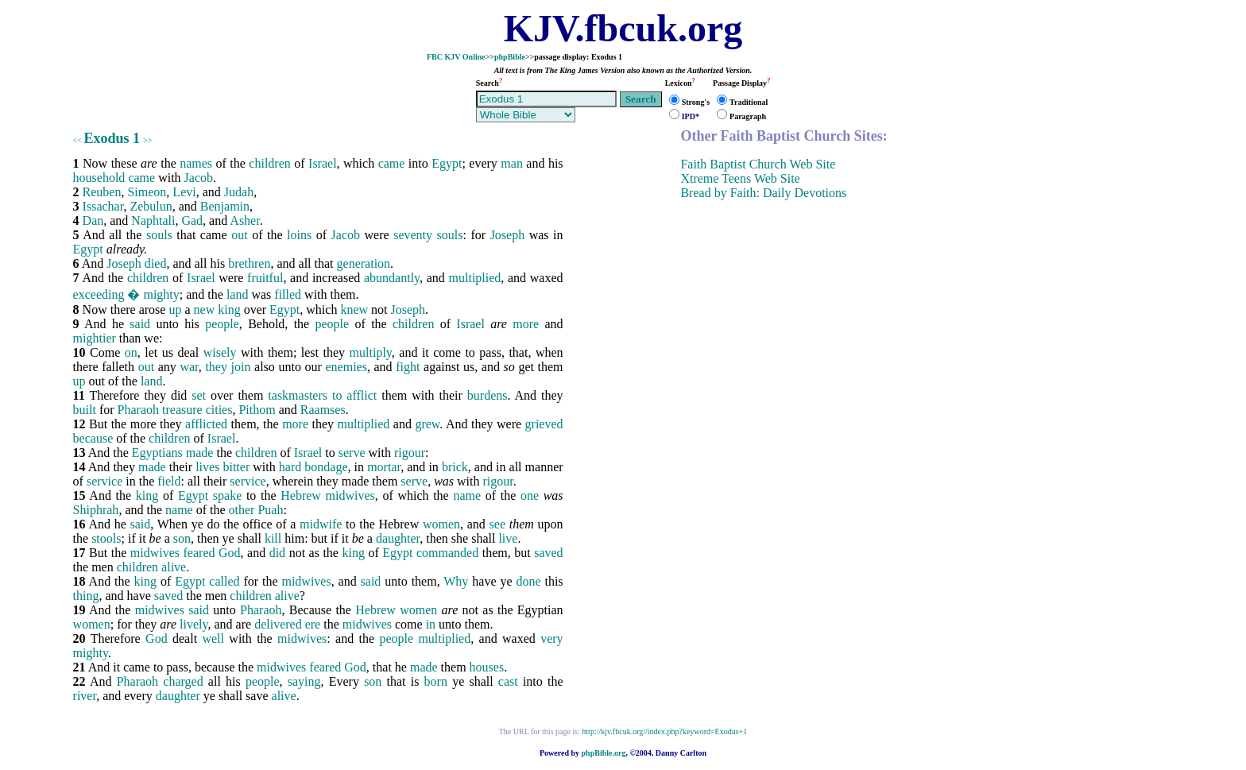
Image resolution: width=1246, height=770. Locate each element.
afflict (361, 395)
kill (273, 538)
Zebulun (151, 206)
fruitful (265, 277)
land (237, 294)
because (93, 438)
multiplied (475, 277)
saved (548, 552)
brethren (249, 263)
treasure (182, 409)
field (168, 481)
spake (227, 495)
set (199, 395)
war (189, 366)
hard (290, 467)
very (551, 638)
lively (193, 624)
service (104, 481)
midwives (350, 495)
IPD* (690, 116)
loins (299, 235)
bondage (325, 467)
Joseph (507, 235)
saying (304, 681)
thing (86, 595)
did (277, 552)
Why (455, 581)
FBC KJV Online (456, 56)
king (229, 309)
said (140, 324)
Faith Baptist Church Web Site (757, 164)
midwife (321, 524)
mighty (161, 294)
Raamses (323, 409)
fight (408, 366)
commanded (447, 552)
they (216, 366)
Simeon (146, 192)
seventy (412, 235)
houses (487, 667)
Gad (192, 220)
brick (455, 467)
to (337, 395)
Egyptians (157, 452)
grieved (544, 424)
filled (287, 294)
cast (508, 681)
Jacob (198, 177)
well (213, 638)
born (435, 681)
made (200, 452)
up (174, 309)
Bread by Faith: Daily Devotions (763, 192)
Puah (270, 510)
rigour (409, 452)
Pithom (256, 409)
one (529, 495)
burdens (487, 395)
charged (183, 681)
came (391, 163)
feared (199, 552)
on (131, 352)
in (430, 624)
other (242, 510)
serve (352, 452)
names (196, 163)
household (99, 177)
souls (159, 235)
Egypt (446, 163)
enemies (345, 366)
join (241, 366)
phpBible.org (604, 753)
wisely (220, 352)
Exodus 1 (111, 138)
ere (313, 624)
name (467, 495)
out (239, 235)
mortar (383, 467)
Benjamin (225, 206)
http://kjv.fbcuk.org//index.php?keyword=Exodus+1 (664, 731)
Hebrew (301, 495)
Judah (238, 192)
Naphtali (153, 220)
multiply (371, 352)
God (230, 552)
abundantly (392, 277)
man (512, 163)
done (528, 581)
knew (354, 309)
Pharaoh (138, 409)
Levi (183, 192)
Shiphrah (96, 510)
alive (173, 567)
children (269, 163)
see (497, 524)
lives (207, 467)
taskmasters (297, 395)
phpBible (509, 56)
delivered (278, 624)
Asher (244, 220)
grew (427, 424)
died (156, 263)
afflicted (206, 424)
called (224, 581)
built (84, 409)
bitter (236, 467)
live (507, 538)
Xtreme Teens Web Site (739, 178)
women (441, 524)
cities (219, 409)
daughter (398, 538)
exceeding (99, 294)
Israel (322, 163)
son (182, 538)
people (222, 324)
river (85, 695)
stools (106, 538)
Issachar (103, 206)
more (526, 324)
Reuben (102, 192)
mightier (94, 338)
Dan (93, 220)
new (204, 309)
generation (364, 263)
